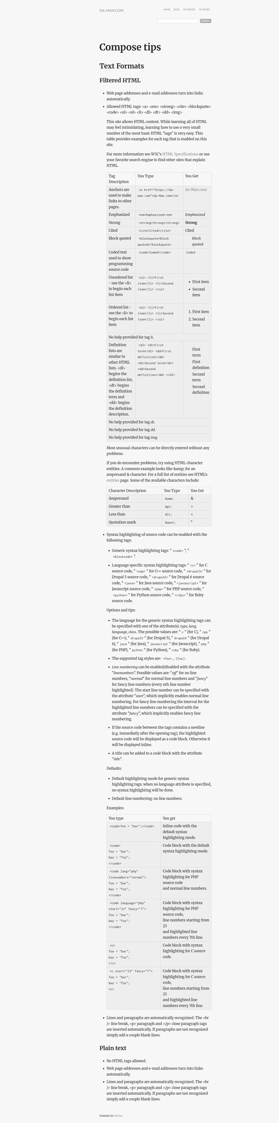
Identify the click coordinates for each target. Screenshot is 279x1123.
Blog (177, 10)
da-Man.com (111, 10)
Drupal (118, 1116)
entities (113, 480)
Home (166, 10)
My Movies (189, 10)
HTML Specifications (180, 154)
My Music (204, 10)
